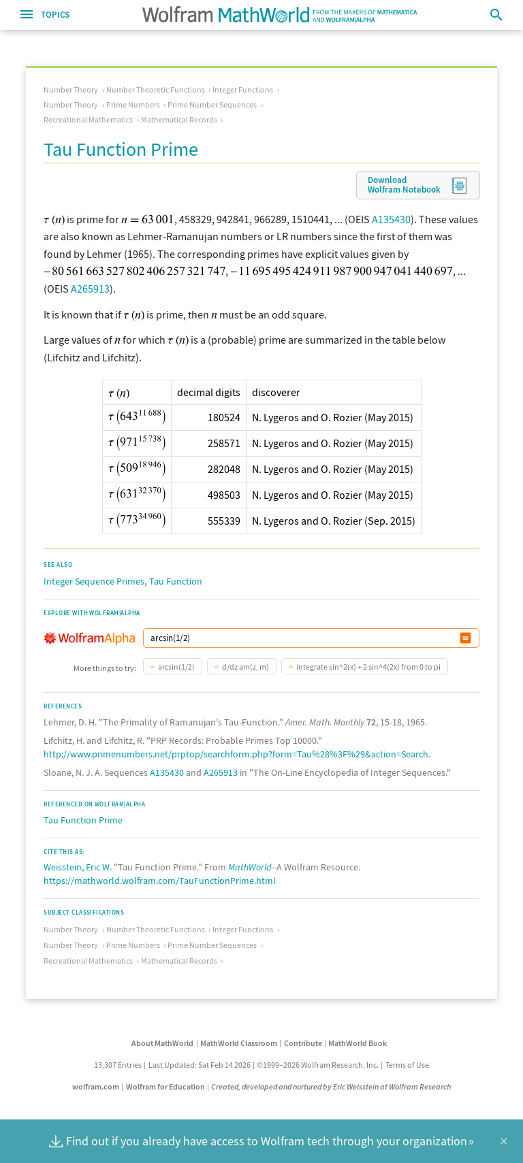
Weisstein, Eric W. (78, 867)
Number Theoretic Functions (155, 89)
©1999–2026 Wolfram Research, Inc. (318, 1065)
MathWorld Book (357, 1043)
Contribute (303, 1043)
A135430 (391, 219)
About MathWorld (162, 1043)
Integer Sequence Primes (94, 581)
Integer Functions (242, 89)
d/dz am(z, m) (245, 666)
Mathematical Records (179, 119)
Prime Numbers (133, 104)
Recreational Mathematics (88, 119)
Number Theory (71, 89)
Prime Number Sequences (212, 104)
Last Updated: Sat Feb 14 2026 (199, 1065)
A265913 (90, 288)
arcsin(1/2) (176, 666)
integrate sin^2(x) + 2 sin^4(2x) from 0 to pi (368, 666)
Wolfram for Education (165, 1086)
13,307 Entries (118, 1065)
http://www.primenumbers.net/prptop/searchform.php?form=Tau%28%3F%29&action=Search (236, 754)
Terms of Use (407, 1065)
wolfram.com (95, 1086)
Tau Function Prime (83, 820)
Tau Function (175, 581)
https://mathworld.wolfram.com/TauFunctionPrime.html (160, 880)
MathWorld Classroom (238, 1043)
